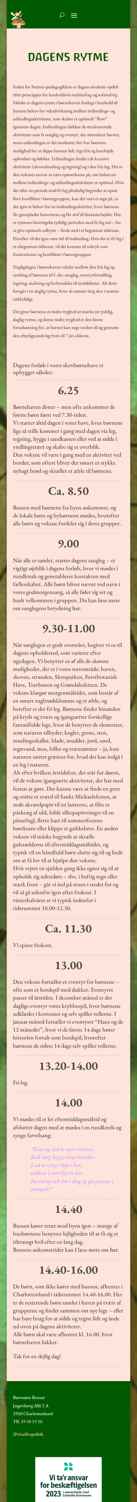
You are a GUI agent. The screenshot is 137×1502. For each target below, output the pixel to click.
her (76, 608)
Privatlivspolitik (29, 1434)
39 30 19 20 (31, 1421)
